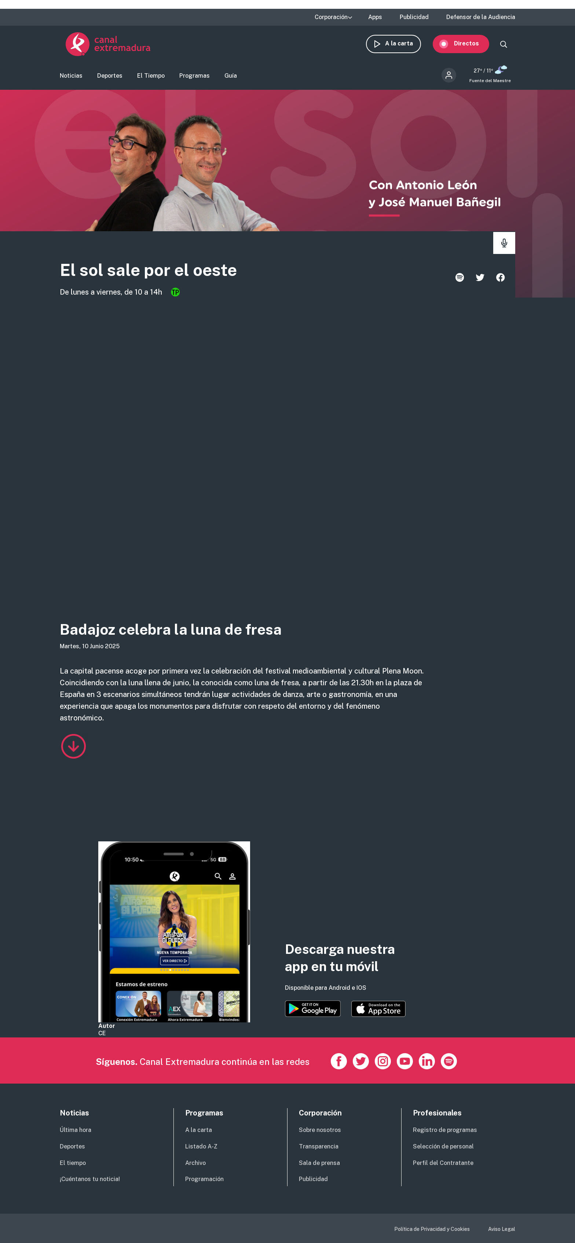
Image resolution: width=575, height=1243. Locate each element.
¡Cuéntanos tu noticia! (90, 1179)
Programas (194, 78)
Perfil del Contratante (443, 1162)
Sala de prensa (319, 1162)
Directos (472, 46)
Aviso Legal (501, 1229)
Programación (204, 1179)
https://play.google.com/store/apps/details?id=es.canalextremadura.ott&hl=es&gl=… (313, 1008)
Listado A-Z (201, 1146)
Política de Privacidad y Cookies (432, 1229)
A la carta (405, 46)
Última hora (75, 1129)
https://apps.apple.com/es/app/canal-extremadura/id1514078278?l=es (378, 1009)
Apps (375, 17)
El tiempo (73, 1162)
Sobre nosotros (320, 1129)
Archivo (195, 1162)
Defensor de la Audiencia (480, 17)
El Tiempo (151, 78)
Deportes (109, 78)
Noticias (71, 78)
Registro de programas (445, 1129)
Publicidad (414, 17)
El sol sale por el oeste (176, 275)
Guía (230, 78)
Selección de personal (443, 1146)
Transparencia (318, 1146)
